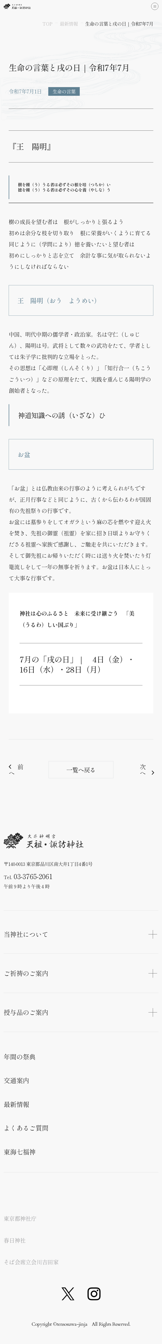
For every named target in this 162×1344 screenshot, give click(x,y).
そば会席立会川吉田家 (31, 1262)
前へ (16, 769)
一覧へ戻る (80, 769)
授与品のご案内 (80, 1012)
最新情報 (16, 1104)
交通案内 (16, 1080)
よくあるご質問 (26, 1127)
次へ (143, 769)
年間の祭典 (19, 1056)
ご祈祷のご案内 (80, 973)
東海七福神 (19, 1151)
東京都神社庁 (20, 1218)
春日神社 (14, 1240)
